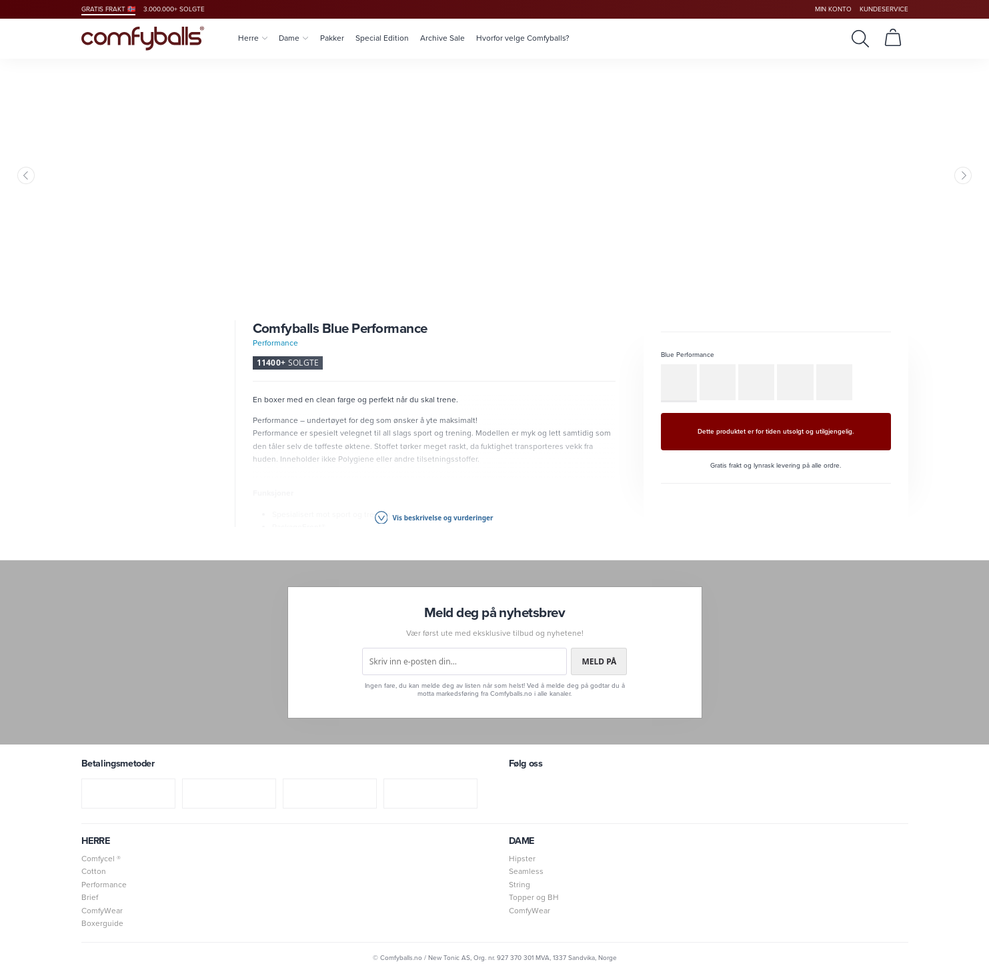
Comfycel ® (101, 859)
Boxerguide (102, 923)
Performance (275, 343)
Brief (89, 897)
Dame (293, 38)
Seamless (526, 871)
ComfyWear (102, 911)
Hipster (522, 859)
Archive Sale (442, 38)
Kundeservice (884, 9)
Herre (252, 38)
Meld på (599, 661)
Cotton (93, 871)
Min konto (833, 9)
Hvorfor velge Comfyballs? (523, 38)
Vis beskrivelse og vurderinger (434, 517)
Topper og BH (534, 897)
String (519, 885)
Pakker (332, 38)
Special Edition (382, 38)
